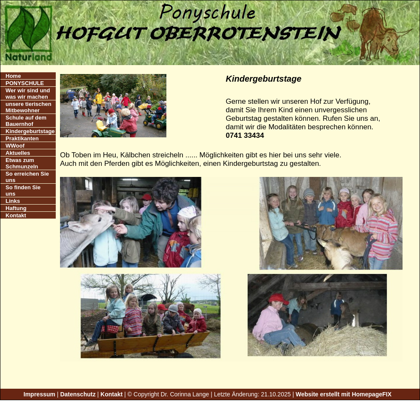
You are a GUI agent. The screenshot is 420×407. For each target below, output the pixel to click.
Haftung (16, 208)
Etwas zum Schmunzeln (22, 163)
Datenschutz (77, 394)
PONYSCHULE (25, 83)
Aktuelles (18, 153)
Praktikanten (22, 138)
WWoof (15, 145)
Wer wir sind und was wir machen (28, 93)
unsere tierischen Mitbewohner (28, 107)
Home (13, 76)
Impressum (39, 394)
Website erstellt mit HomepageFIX (343, 394)
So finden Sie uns (23, 190)
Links (13, 201)
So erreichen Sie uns (27, 177)
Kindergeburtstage (30, 131)
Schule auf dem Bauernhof (26, 120)
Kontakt (16, 215)
